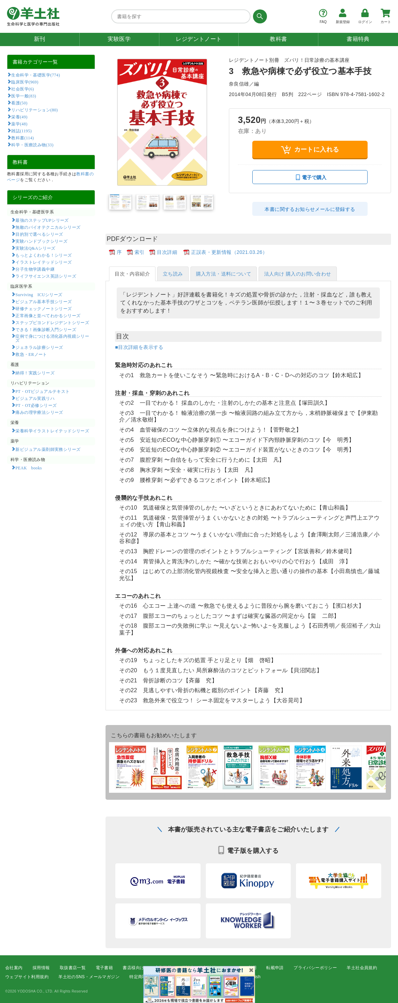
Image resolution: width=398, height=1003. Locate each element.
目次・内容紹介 (132, 274)
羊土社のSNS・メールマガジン (89, 977)
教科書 (278, 39)
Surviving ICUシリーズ (38, 294)
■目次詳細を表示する (139, 347)
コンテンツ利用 (241, 967)
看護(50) (19, 103)
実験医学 (119, 39)
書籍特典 (358, 39)
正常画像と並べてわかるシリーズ (47, 315)
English (253, 977)
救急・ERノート (31, 354)
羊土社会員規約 (362, 967)
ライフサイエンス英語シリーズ (45, 276)
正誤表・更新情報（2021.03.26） (229, 252)
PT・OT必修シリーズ (36, 405)
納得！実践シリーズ (35, 373)
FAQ (195, 977)
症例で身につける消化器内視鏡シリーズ (52, 338)
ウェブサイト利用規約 (27, 977)
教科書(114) (22, 138)
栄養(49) (19, 117)
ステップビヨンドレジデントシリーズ (52, 322)
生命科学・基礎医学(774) (35, 75)
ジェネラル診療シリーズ (39, 347)
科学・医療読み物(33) (32, 144)
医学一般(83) (23, 96)
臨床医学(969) (24, 82)
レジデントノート (199, 39)
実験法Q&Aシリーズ (35, 248)
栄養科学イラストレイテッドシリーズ (52, 431)
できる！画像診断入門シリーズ (45, 329)
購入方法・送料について (223, 274)
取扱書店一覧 (73, 967)
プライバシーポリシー (315, 967)
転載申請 (275, 967)
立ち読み (173, 274)
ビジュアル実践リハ (35, 398)
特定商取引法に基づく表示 (155, 977)
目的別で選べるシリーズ (39, 234)
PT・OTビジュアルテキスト (42, 391)
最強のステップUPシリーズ (41, 220)
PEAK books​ (28, 468)
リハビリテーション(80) (34, 110)
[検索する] (259, 16)
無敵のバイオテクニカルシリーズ (47, 227)
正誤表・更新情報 (199, 967)
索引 (140, 252)
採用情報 (41, 967)
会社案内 (14, 967)
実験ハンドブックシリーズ (41, 241)
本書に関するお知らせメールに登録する (310, 209)
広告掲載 (163, 967)
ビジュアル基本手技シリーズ (43, 301)
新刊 (39, 39)
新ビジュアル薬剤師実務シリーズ (47, 449)
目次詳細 (167, 252)
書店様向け (133, 967)
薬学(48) (19, 124)
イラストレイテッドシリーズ (43, 262)
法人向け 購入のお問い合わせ (297, 274)
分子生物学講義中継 (35, 269)
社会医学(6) (22, 89)
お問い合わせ (223, 977)
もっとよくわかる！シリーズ (43, 255)
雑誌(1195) (21, 131)
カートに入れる (310, 149)
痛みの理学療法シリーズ (39, 412)
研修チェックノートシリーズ (43, 308)
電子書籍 (104, 967)
